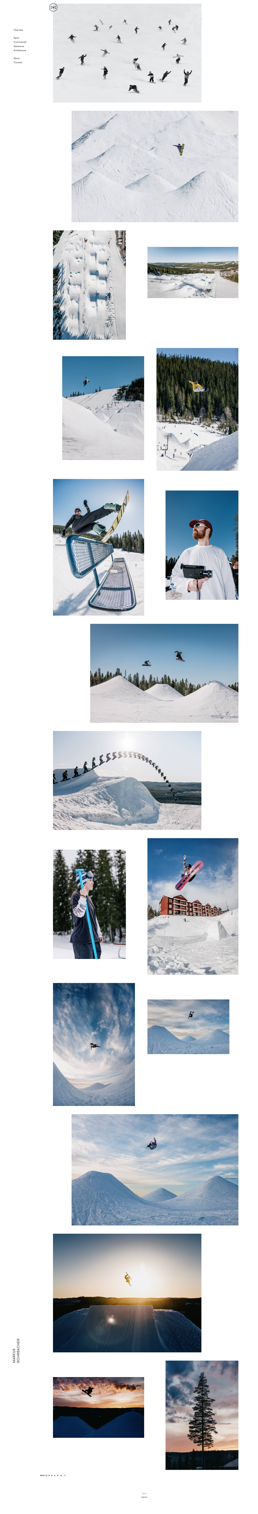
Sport (16, 37)
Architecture (20, 50)
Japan (144, 1497)
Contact (18, 62)
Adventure (19, 46)
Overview (18, 29)
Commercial (20, 41)
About (17, 58)
